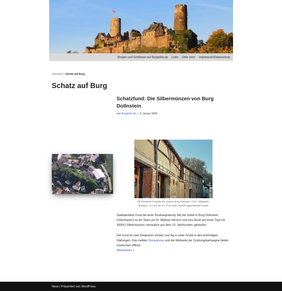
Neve (55, 286)
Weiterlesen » (125, 250)
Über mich (188, 57)
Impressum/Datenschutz (214, 57)
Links (175, 57)
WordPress (88, 286)
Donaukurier (156, 240)
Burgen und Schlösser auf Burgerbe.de (143, 57)
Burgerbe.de (129, 113)
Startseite (57, 73)
